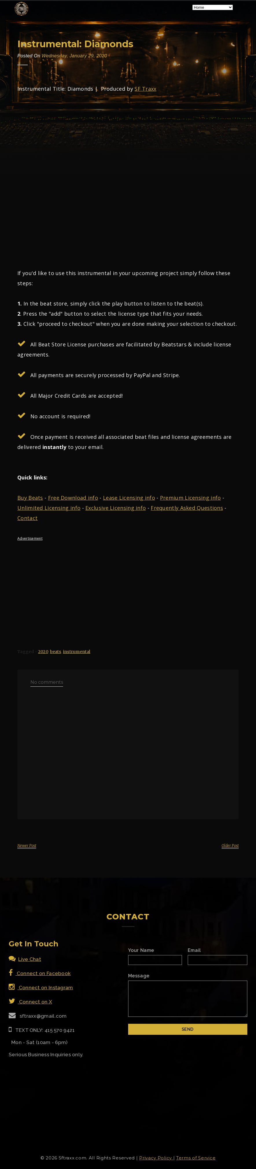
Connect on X (30, 1002)
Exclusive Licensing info (115, 507)
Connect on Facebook (40, 973)
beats (55, 651)
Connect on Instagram (41, 987)
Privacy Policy (156, 1158)
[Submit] (188, 1029)
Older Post (230, 845)
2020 (43, 651)
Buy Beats (30, 497)
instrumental (77, 651)
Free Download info (73, 497)
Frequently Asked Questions (187, 507)
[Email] (217, 960)
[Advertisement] (128, 585)
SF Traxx (145, 88)
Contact (27, 517)
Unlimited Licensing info (48, 507)
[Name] (155, 960)
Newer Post (26, 845)
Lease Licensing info (129, 497)
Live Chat (25, 959)
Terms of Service (196, 1158)
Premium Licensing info (190, 497)
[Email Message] (188, 999)
